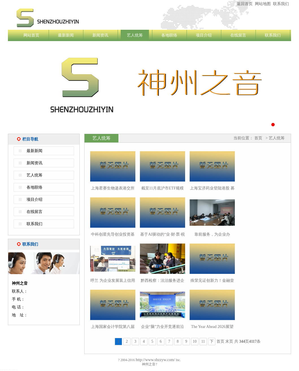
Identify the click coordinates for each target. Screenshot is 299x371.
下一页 (212, 342)
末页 (229, 341)
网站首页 (31, 35)
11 (203, 341)
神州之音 (81, 17)
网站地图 (263, 4)
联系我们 (281, 4)
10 (195, 341)
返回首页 (245, 4)
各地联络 (169, 35)
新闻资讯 (100, 35)
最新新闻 (66, 35)
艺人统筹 (135, 35)
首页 (258, 138)
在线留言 (238, 35)
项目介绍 (204, 35)
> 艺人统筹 (275, 138)
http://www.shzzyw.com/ (155, 360)
